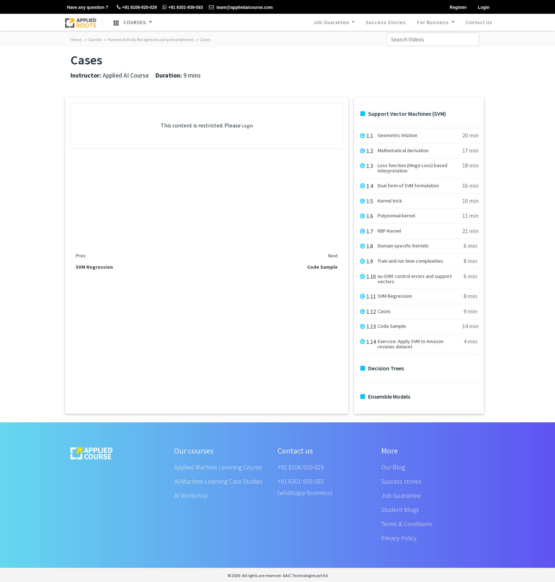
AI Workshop (191, 495)
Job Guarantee (332, 22)
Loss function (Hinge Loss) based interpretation (412, 168)
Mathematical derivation (403, 150)
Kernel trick (390, 201)
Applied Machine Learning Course (218, 467)
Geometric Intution (397, 135)
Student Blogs (400, 510)
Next (333, 255)
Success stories (401, 481)
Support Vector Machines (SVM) (403, 113)
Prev (81, 255)
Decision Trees (382, 368)
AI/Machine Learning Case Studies (218, 481)
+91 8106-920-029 (301, 467)
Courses (93, 39)
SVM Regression (395, 296)
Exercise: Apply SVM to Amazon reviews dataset (411, 344)
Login (247, 125)
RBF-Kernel (389, 231)
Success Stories (386, 22)
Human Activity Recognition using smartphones (149, 39)
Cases (203, 39)
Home (75, 39)
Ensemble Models (385, 396)
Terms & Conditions (406, 524)
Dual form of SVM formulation (408, 185)
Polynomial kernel (396, 215)
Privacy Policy (399, 538)
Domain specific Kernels (403, 246)
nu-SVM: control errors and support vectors (415, 279)
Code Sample (392, 326)
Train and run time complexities (410, 261)
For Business (433, 22)
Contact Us (479, 22)
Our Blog (393, 467)
